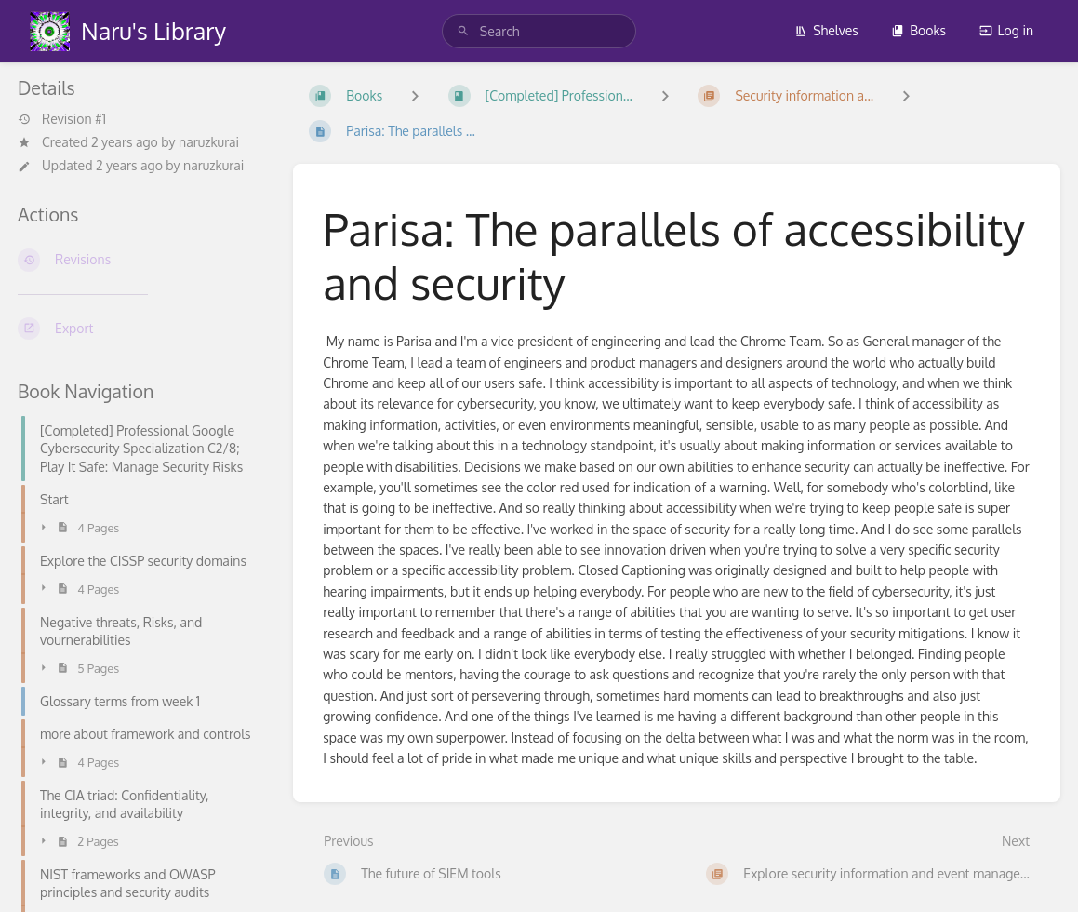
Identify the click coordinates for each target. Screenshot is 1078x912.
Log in (1006, 30)
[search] (539, 31)
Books (918, 30)
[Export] (140, 328)
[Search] (463, 31)
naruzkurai (209, 142)
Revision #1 (62, 119)
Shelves (826, 30)
